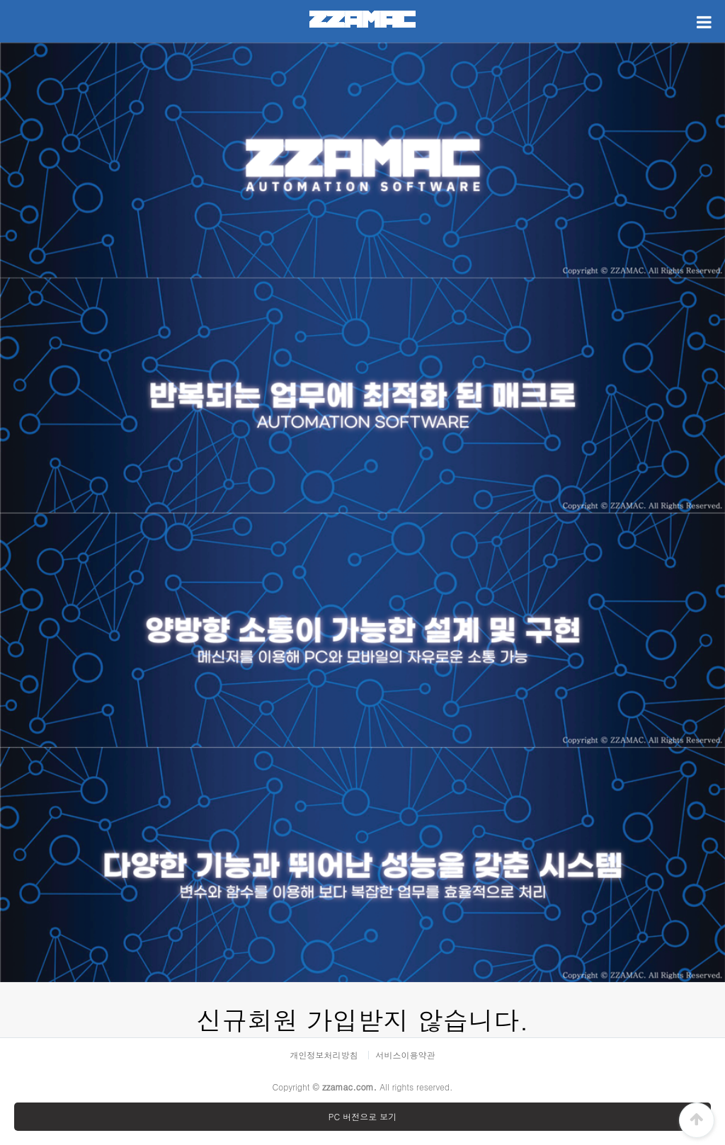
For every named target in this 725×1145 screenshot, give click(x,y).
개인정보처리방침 (324, 1055)
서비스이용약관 (405, 1055)
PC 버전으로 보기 (362, 1116)
